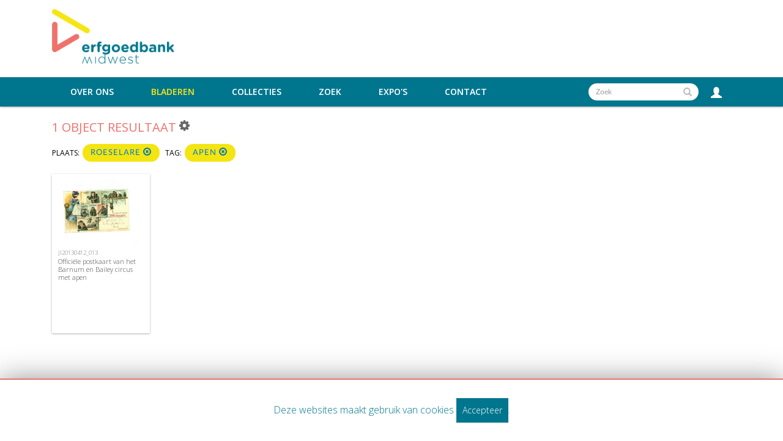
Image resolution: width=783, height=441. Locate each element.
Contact (466, 92)
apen (210, 152)
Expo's (393, 92)
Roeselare (121, 152)
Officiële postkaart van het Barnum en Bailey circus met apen (97, 269)
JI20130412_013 (78, 253)
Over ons (92, 92)
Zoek (330, 92)
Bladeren (173, 92)
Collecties (256, 92)
